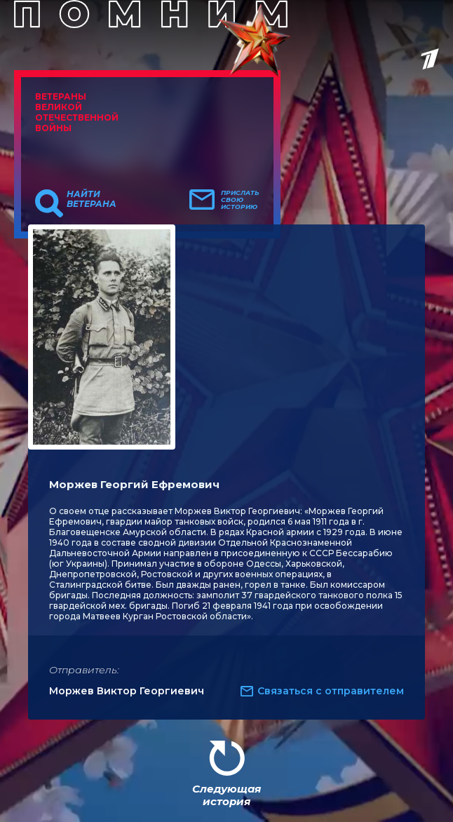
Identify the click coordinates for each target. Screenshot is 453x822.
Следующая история (226, 795)
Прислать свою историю (240, 199)
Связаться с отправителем (330, 691)
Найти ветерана (91, 199)
